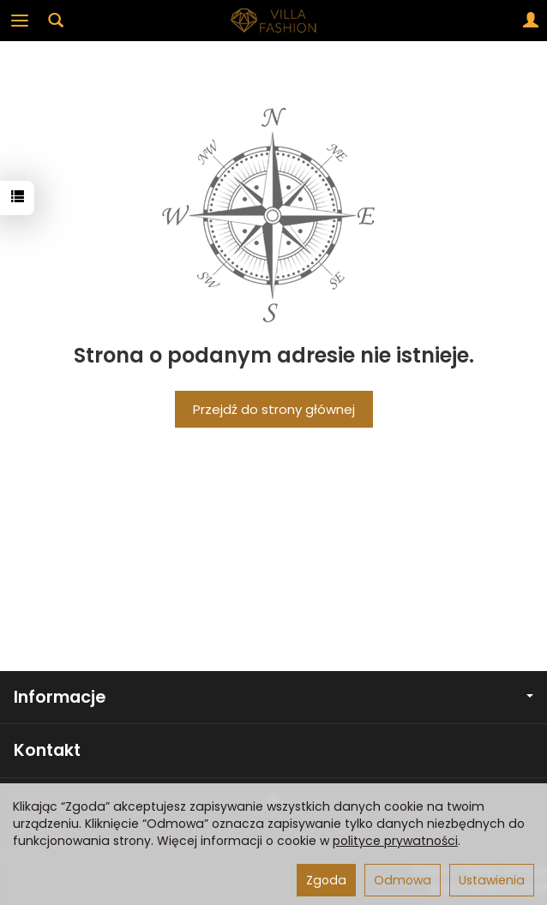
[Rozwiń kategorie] (19, 20)
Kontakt (47, 750)
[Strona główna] (273, 20)
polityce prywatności (395, 840)
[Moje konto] (530, 20)
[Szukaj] (55, 20)
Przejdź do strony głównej (274, 409)
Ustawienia (492, 880)
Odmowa (402, 880)
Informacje (273, 697)
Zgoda (326, 880)
